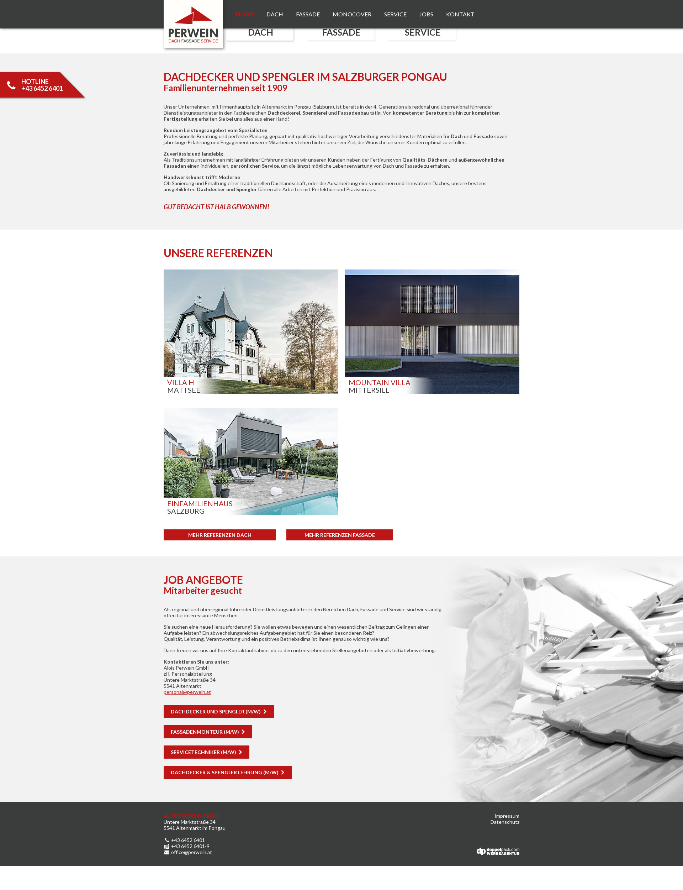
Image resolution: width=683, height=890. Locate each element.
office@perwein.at (188, 852)
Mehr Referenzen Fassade (340, 535)
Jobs (426, 14)
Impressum (506, 816)
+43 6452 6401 (184, 840)
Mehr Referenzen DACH (220, 535)
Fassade (308, 14)
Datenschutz (505, 822)
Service (395, 14)
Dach (274, 14)
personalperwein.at (187, 692)
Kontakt (460, 14)
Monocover (352, 14)
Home (245, 14)
